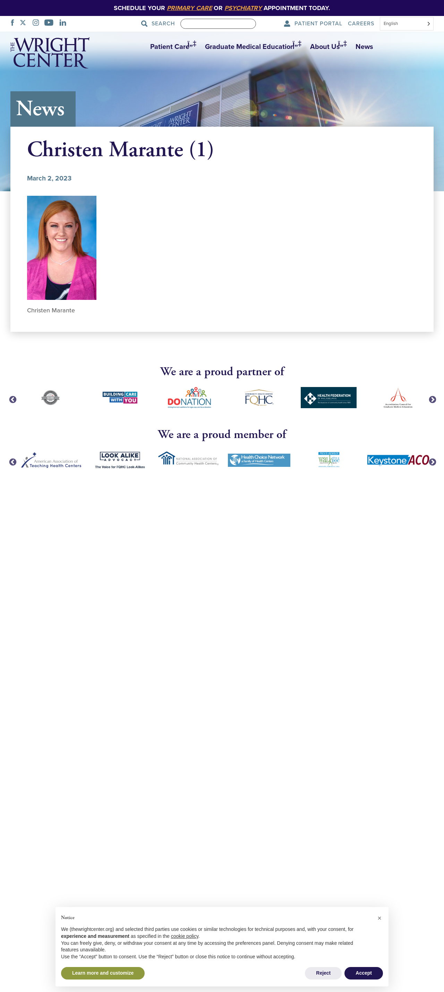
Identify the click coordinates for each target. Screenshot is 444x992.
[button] (170, 47)
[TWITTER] (24, 23)
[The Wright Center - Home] (49, 54)
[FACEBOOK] (14, 23)
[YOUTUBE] (51, 23)
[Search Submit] (160, 24)
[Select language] (407, 24)
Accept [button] (364, 973)
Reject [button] (323, 973)
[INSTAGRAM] (38, 23)
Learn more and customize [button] (103, 973)
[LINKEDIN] (64, 23)
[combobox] (407, 24)
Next (431, 399)
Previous (12, 399)
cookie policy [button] (184, 936)
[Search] (218, 24)
